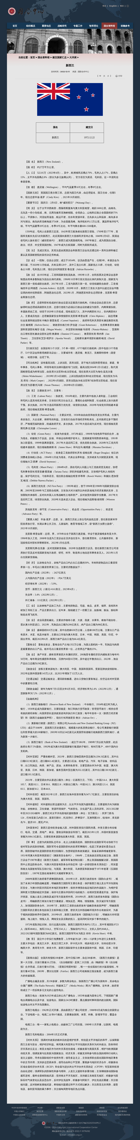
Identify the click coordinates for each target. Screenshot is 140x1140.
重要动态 (46, 25)
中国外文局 (60, 1115)
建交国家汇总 (59, 57)
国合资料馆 (109, 25)
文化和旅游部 (123, 1108)
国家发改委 (60, 1108)
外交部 (40, 1108)
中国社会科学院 (19, 1115)
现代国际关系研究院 (122, 1115)
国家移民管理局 (81, 1115)
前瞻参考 (125, 25)
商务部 (102, 1108)
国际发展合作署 (61, 1111)
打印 (120, 76)
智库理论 (93, 25)
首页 (15, 25)
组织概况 (30, 25)
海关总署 (40, 1111)
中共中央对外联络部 (19, 1108)
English (113, 6)
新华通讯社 (122, 1111)
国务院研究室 (102, 1111)
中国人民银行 (19, 1111)
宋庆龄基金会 (102, 1115)
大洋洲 (72, 57)
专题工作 (77, 25)
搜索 (127, 6)
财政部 (81, 1108)
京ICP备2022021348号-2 (89, 1123)
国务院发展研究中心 (40, 1115)
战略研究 (62, 25)
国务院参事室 (81, 1111)
